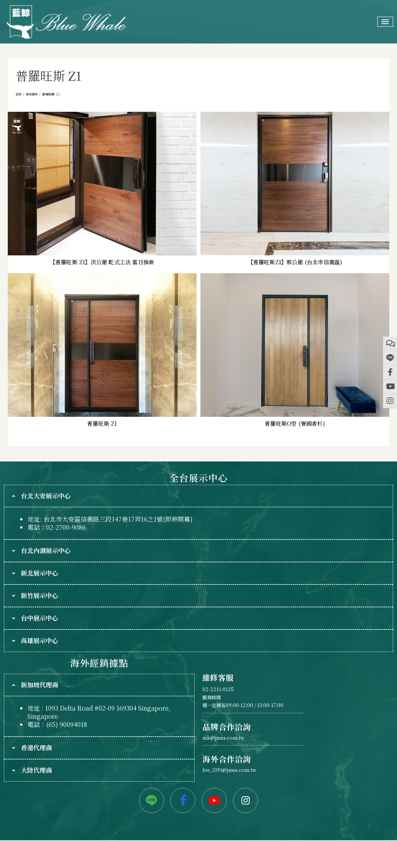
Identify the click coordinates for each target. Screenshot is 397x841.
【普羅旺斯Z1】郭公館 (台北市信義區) (295, 262)
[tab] (198, 496)
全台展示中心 (198, 477)
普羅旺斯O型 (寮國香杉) (295, 423)
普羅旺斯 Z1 (102, 423)
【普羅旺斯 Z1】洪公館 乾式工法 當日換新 (102, 262)
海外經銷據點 (99, 662)
